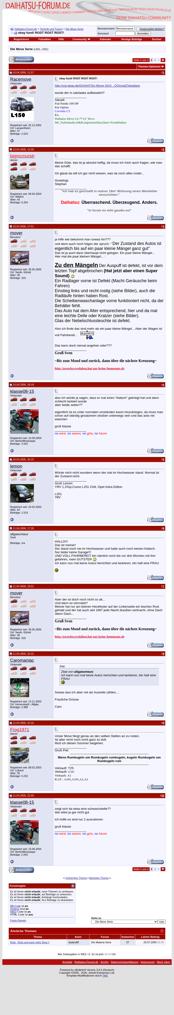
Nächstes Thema (99, 878)
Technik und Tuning (51, 29)
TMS (105, 975)
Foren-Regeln (18, 920)
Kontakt (67, 962)
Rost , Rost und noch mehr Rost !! (30, 942)
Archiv (105, 962)
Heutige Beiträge (131, 39)
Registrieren (21, 39)
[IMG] (13, 911)
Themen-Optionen (149, 66)
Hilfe (61, 39)
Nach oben (163, 962)
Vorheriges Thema (76, 878)
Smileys (14, 908)
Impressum (148, 962)
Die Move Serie (74, 29)
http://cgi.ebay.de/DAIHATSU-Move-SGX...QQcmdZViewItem (97, 85)
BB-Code (15, 906)
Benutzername (106, 28)
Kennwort (103, 33)
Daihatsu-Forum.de (26, 29)
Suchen (156, 39)
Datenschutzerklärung (124, 962)
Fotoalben (44, 39)
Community (81, 39)
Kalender (105, 39)
